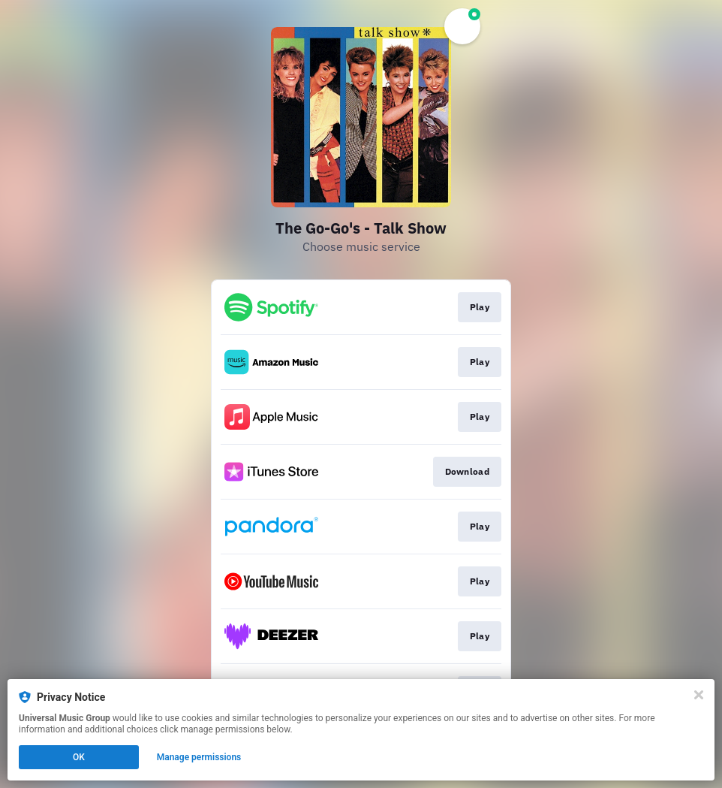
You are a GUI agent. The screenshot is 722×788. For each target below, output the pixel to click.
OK (79, 757)
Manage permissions (199, 757)
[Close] (699, 695)
